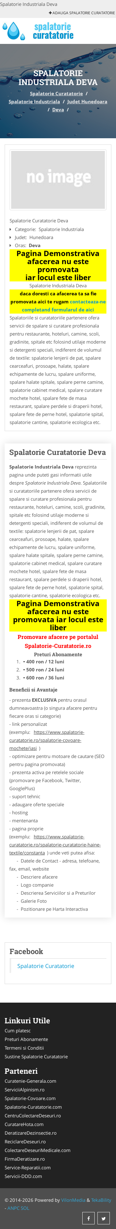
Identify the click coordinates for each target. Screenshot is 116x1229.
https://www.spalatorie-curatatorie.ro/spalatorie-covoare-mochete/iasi (46, 740)
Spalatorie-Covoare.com (30, 1098)
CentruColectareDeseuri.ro (33, 1115)
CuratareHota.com (24, 1124)
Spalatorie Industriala (34, 101)
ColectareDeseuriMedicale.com (38, 1150)
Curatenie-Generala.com (30, 1081)
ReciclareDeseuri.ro (25, 1141)
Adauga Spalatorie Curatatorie (82, 12)
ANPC (13, 1208)
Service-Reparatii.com (28, 1167)
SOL (25, 1208)
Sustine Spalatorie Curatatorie (36, 1056)
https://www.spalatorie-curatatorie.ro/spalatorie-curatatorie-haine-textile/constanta (55, 844)
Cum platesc (18, 1030)
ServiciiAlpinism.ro (25, 1089)
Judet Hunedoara (87, 101)
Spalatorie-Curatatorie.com (33, 1107)
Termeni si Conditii (24, 1048)
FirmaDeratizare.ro (25, 1159)
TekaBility (101, 1200)
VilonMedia (73, 1200)
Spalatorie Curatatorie (56, 93)
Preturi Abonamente (26, 1039)
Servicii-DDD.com (23, 1176)
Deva (58, 109)
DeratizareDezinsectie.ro (31, 1133)
